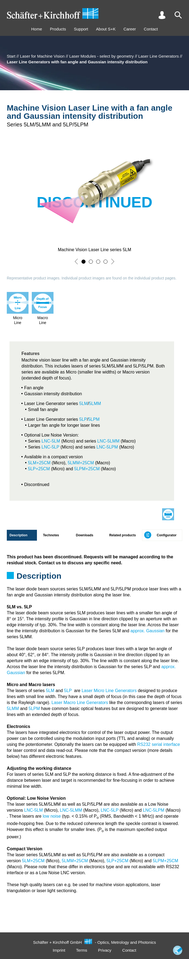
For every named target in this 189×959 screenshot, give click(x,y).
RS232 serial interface (158, 744)
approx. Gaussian (147, 630)
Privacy (104, 950)
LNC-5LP (50, 447)
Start (11, 56)
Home (36, 29)
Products (58, 29)
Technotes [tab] (51, 535)
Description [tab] (18, 535)
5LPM (94, 419)
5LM (83, 403)
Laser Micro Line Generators (109, 690)
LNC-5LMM (108, 441)
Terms (81, 950)
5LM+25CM (39, 462)
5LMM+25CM (81, 462)
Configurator (167, 535)
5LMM (95, 403)
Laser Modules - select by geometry (101, 56)
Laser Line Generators (158, 56)
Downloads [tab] (84, 535)
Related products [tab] (122, 535)
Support (81, 29)
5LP (83, 419)
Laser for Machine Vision (42, 56)
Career (130, 29)
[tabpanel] (94, 568)
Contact (151, 29)
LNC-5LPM (107, 447)
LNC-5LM (51, 441)
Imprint (59, 950)
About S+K (106, 29)
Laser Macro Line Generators (80, 702)
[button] (76, 261)
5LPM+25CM (87, 468)
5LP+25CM (39, 468)
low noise (52, 816)
